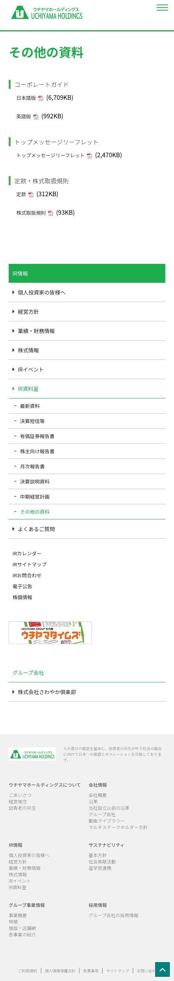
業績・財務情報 (36, 331)
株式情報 (28, 350)
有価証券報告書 (37, 436)
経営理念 (18, 801)
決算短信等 (32, 421)
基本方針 (98, 855)
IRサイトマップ (29, 564)
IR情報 (15, 845)
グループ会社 (102, 814)
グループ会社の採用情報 (113, 915)
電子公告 (22, 586)
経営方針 (28, 311)
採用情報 (98, 905)
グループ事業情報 (27, 905)
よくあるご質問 (36, 529)
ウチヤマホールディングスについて (45, 784)
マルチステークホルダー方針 (118, 827)
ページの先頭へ (164, 971)
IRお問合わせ (27, 575)
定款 (21, 194)
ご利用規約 (27, 970)
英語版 (23, 116)
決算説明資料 (35, 481)
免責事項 (90, 970)
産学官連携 (100, 868)
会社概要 (98, 795)
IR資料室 (28, 388)
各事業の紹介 (22, 934)
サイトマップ (117, 970)
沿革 (93, 801)
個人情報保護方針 (60, 970)
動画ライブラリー (107, 820)
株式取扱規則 (31, 212)
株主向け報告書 (37, 451)
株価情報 (22, 597)
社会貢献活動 (102, 861)
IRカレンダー (27, 553)
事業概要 (18, 915)
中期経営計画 (35, 496)
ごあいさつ (20, 795)
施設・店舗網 (22, 928)
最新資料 (30, 405)
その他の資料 (35, 511)
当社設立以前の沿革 (109, 807)
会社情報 (98, 784)
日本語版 (26, 97)
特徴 (13, 921)
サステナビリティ (106, 845)
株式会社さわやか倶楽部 (47, 692)
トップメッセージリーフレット (50, 155)
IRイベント (31, 369)
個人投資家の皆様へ (41, 292)
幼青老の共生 (22, 807)
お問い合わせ (148, 970)
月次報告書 (32, 466)
